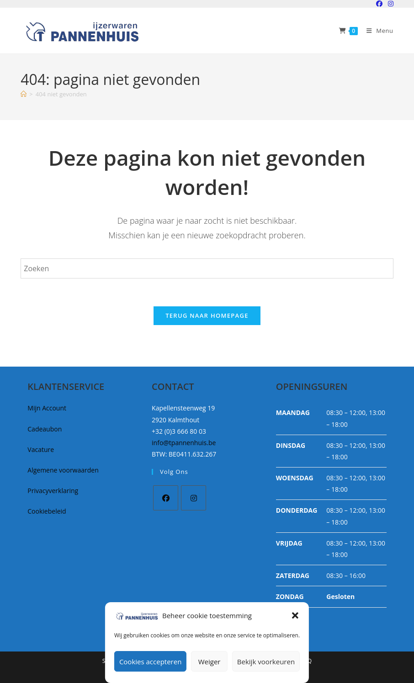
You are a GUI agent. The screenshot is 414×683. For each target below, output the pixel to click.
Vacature (40, 449)
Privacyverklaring (52, 490)
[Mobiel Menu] (376, 30)
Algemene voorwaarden (62, 470)
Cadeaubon (44, 429)
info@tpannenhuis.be (184, 442)
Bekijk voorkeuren (266, 661)
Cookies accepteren (150, 661)
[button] (295, 615)
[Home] (24, 94)
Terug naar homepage (207, 315)
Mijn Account (46, 408)
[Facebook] (165, 497)
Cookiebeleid (46, 511)
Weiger (209, 661)
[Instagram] (193, 497)
